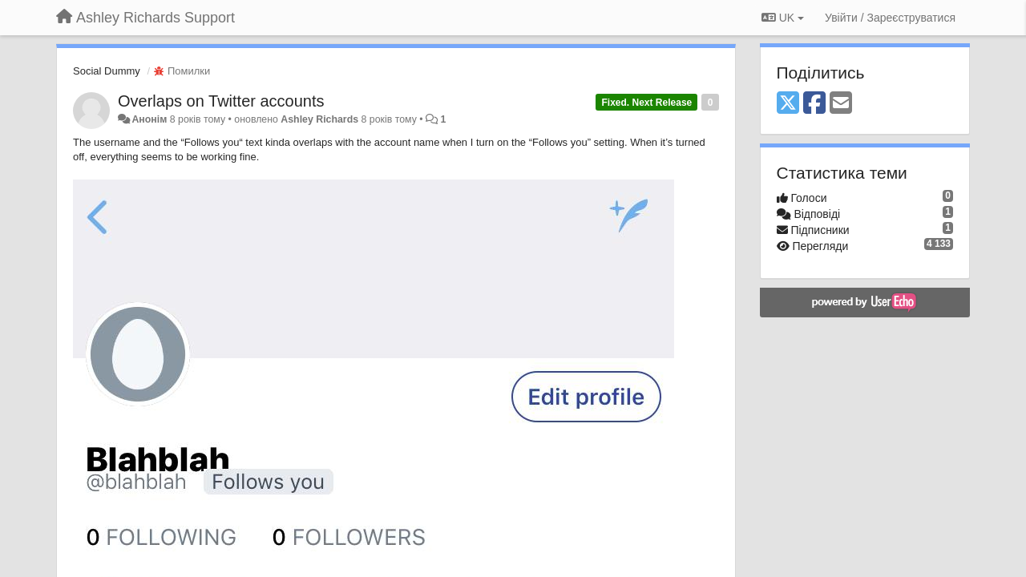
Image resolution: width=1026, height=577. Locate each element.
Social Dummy (106, 71)
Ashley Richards (319, 119)
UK (782, 17)
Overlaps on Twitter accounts (221, 101)
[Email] (841, 104)
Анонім (149, 119)
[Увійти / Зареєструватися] (890, 17)
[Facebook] (814, 104)
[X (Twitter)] (788, 104)
